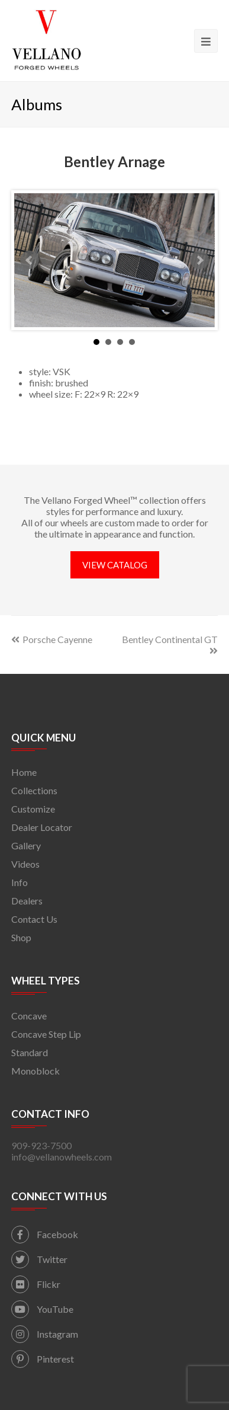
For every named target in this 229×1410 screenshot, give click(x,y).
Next (199, 260)
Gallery (26, 845)
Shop (21, 937)
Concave (29, 1015)
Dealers (27, 900)
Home (24, 772)
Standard (29, 1052)
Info (19, 882)
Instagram (44, 1333)
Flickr (35, 1284)
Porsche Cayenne (51, 639)
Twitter (39, 1259)
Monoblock (35, 1070)
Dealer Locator (41, 827)
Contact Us (34, 919)
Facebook (44, 1234)
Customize (33, 808)
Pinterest (42, 1358)
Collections (34, 790)
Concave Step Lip (46, 1034)
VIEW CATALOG (114, 564)
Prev (29, 260)
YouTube (42, 1309)
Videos (25, 863)
